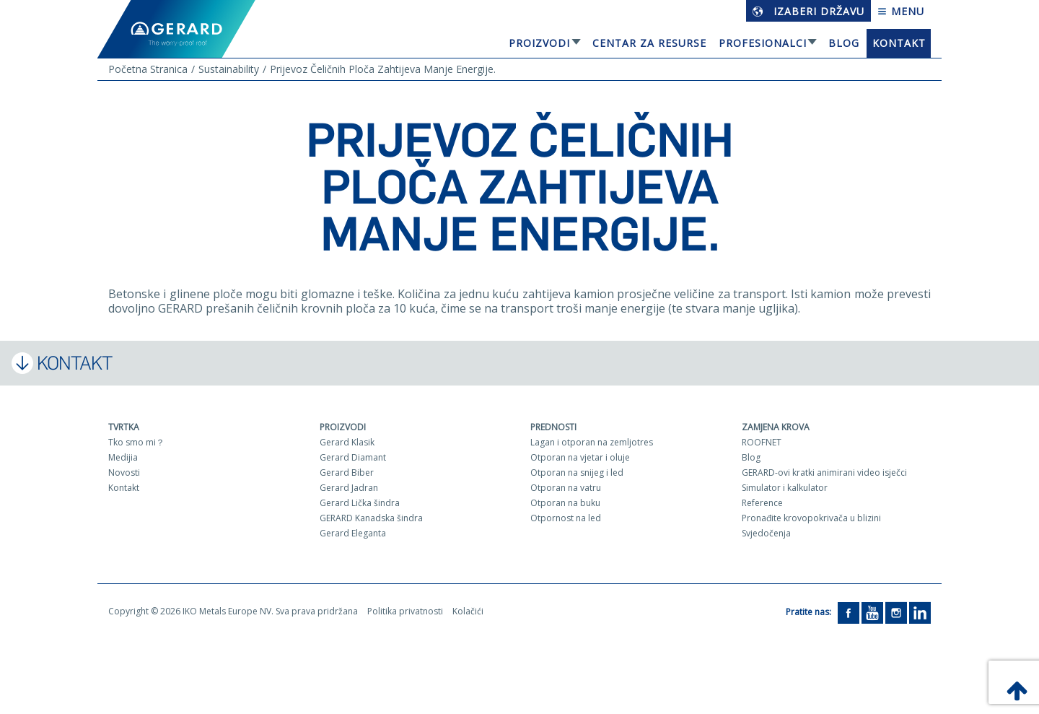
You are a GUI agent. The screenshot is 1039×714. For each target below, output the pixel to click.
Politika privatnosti (405, 611)
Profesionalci (763, 43)
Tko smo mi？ (136, 442)
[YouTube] (872, 612)
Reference (762, 503)
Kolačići (467, 611)
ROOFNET (761, 442)
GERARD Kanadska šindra (371, 518)
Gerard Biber (347, 472)
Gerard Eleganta (353, 533)
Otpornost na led (565, 518)
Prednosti (553, 427)
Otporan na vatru (565, 488)
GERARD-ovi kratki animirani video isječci (824, 472)
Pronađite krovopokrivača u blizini (811, 518)
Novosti (124, 472)
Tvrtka (123, 427)
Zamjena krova (776, 427)
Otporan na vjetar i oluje (580, 457)
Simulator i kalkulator (785, 488)
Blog (843, 43)
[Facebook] (848, 612)
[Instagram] (896, 612)
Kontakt (899, 43)
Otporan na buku (565, 503)
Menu (900, 11)
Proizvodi (539, 43)
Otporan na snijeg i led (576, 472)
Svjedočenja (766, 533)
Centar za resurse (649, 43)
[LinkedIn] (920, 612)
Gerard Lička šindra (360, 503)
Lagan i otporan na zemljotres (591, 442)
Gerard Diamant (353, 457)
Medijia (123, 457)
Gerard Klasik (347, 442)
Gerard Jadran (349, 488)
